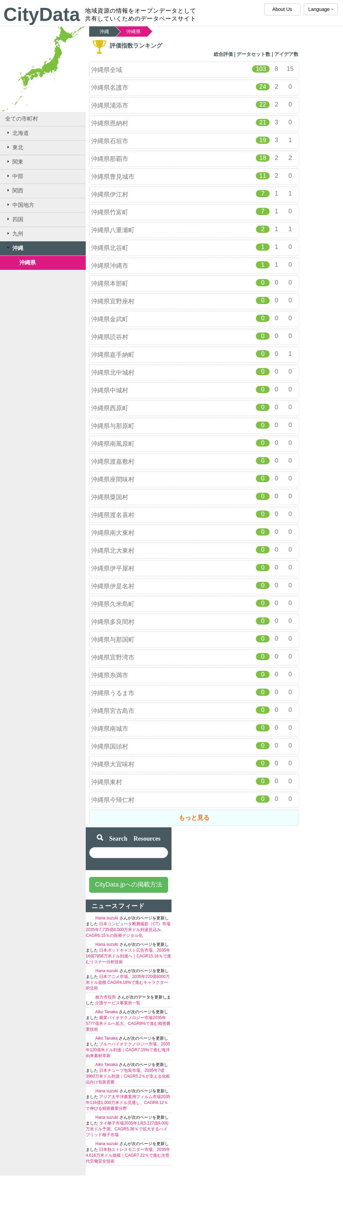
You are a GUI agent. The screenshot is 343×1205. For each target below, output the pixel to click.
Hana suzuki (107, 918)
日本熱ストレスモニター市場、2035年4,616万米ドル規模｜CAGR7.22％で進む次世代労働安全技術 (128, 1155)
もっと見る (194, 817)
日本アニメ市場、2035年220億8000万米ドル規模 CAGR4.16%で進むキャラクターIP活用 (128, 982)
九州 (14, 233)
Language (320, 11)
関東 (14, 162)
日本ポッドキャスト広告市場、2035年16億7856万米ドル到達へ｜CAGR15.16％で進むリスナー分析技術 (128, 956)
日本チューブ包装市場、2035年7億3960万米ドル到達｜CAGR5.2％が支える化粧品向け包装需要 (128, 1076)
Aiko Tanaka (107, 1011)
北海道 (17, 133)
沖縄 (14, 248)
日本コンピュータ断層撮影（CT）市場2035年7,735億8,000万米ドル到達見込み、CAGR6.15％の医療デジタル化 (128, 929)
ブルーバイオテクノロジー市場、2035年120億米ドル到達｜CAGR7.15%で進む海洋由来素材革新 (128, 1050)
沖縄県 (27, 262)
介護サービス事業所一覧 (117, 1003)
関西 (14, 190)
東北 (14, 147)
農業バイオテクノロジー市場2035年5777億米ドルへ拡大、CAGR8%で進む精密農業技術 (128, 1023)
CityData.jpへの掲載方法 (128, 884)
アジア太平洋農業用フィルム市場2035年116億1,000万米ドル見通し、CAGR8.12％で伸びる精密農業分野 (128, 1102)
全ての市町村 (21, 119)
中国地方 (19, 205)
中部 (14, 176)
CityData (41, 14)
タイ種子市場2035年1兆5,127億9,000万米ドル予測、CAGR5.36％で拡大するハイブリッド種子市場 (127, 1129)
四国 (14, 219)
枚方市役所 (106, 997)
